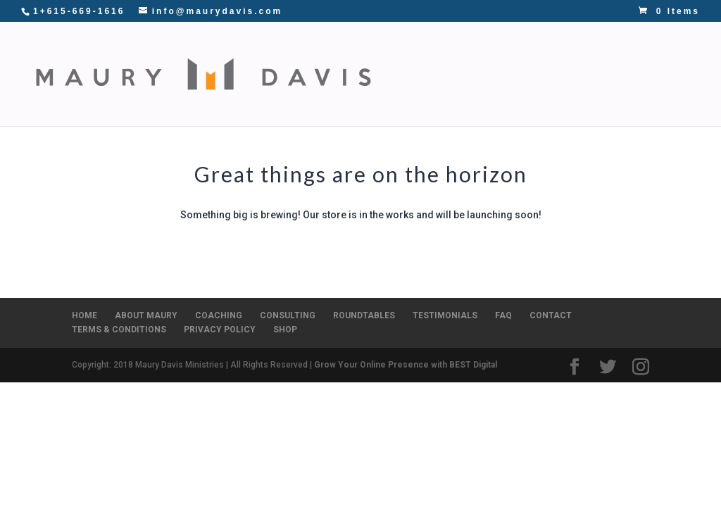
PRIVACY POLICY (220, 329)
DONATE (528, 93)
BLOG (395, 93)
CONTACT (458, 93)
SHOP (345, 93)
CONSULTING (520, 55)
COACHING (432, 55)
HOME (84, 315)
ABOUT (349, 55)
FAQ (503, 315)
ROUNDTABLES (619, 55)
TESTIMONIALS (445, 315)
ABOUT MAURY (146, 315)
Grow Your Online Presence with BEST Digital (405, 365)
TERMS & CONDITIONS (119, 329)
